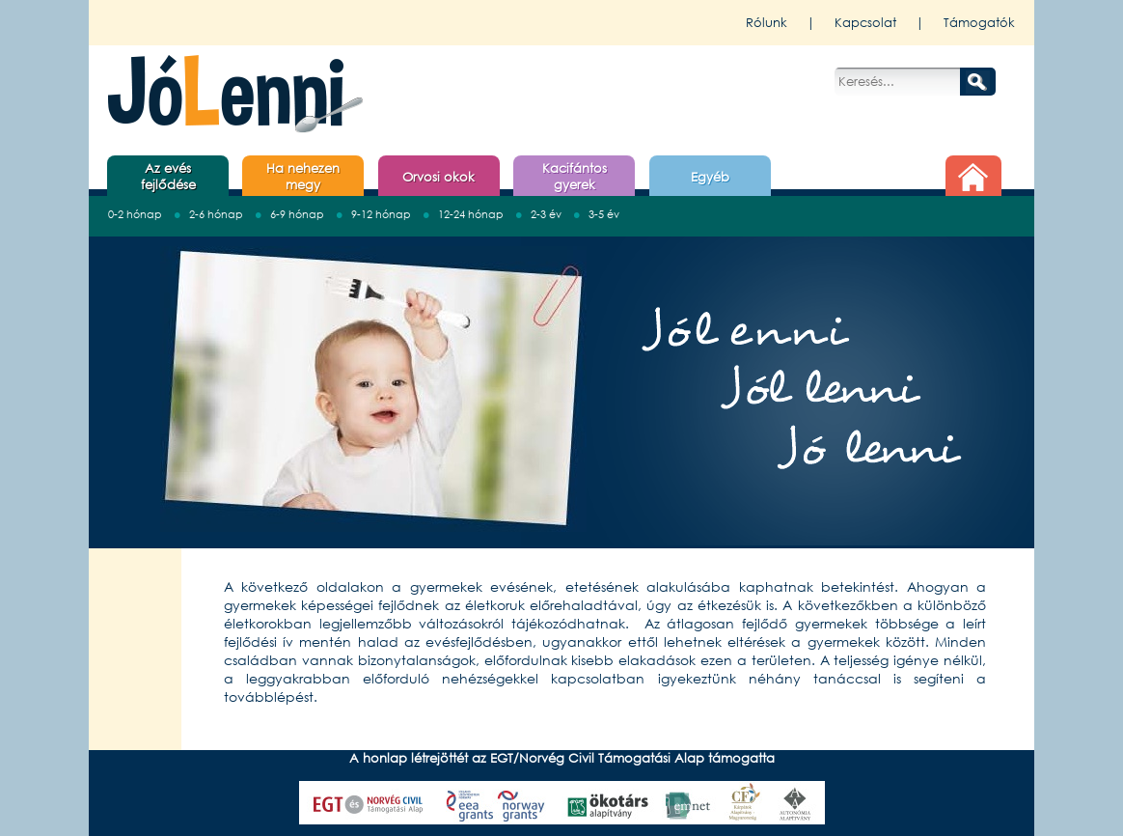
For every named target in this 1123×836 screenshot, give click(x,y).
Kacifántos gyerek (574, 176)
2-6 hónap (216, 215)
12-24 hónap (471, 215)
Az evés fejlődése (168, 176)
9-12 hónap (381, 215)
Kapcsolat (865, 22)
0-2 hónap (135, 215)
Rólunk (766, 22)
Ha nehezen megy (303, 176)
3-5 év (604, 215)
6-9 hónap (297, 215)
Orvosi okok (438, 177)
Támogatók (979, 22)
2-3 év (546, 215)
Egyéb (710, 177)
